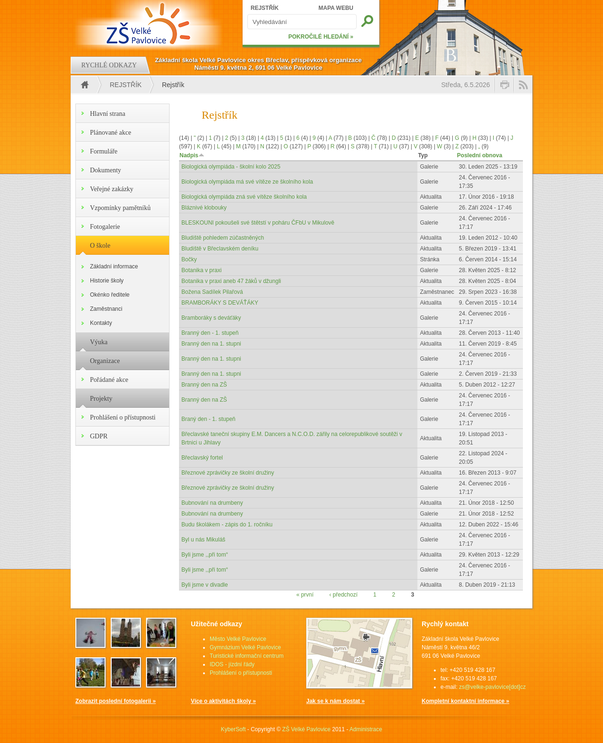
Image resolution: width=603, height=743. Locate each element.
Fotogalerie (105, 226)
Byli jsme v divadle (204, 584)
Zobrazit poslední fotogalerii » (115, 701)
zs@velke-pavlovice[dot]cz (492, 687)
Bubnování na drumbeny (212, 503)
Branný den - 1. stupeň (209, 333)
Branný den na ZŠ (204, 384)
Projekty (101, 398)
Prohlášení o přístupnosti (122, 417)
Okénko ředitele (110, 294)
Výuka (98, 342)
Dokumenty (105, 170)
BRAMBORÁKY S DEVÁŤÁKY (219, 302)
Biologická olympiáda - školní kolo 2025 (230, 166)
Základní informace (114, 266)
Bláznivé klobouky (204, 207)
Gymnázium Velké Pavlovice (245, 647)
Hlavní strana (107, 113)
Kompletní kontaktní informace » (465, 701)
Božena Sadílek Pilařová (212, 292)
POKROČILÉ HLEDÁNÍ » (320, 36)
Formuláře (103, 151)
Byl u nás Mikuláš (203, 539)
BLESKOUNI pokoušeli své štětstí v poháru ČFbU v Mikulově (257, 222)
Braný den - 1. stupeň (208, 419)
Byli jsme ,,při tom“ (204, 554)
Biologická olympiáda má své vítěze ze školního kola (247, 181)
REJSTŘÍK (264, 8)
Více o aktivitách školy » (223, 701)
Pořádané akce (109, 379)
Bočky (189, 259)
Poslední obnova (479, 155)
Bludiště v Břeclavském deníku (219, 248)
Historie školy (106, 280)
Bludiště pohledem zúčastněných (222, 237)
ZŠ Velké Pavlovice (306, 729)
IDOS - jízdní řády (232, 664)
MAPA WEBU (335, 8)
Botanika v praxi (201, 270)
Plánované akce (110, 132)
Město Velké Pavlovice (238, 639)
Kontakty (101, 323)
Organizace (105, 360)
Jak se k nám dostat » (335, 701)
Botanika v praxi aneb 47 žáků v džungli (231, 281)
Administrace (366, 729)
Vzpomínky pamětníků (120, 207)
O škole (100, 245)
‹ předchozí (343, 594)
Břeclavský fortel (202, 457)
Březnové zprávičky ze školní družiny (227, 472)
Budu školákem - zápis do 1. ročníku (226, 524)
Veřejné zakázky (111, 189)
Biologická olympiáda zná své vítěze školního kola (244, 197)
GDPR (98, 436)
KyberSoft (233, 729)
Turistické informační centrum (247, 656)
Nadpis (191, 155)
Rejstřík (126, 85)
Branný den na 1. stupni (211, 343)
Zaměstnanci (106, 309)
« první (305, 594)
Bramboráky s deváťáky (211, 318)
